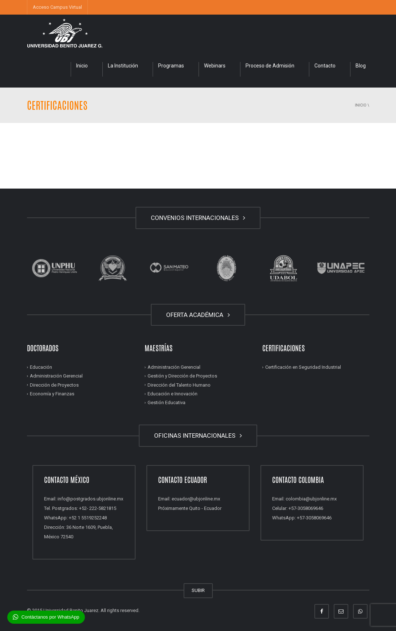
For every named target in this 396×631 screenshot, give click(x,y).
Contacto (325, 66)
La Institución (123, 66)
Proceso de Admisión (270, 66)
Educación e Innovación (172, 393)
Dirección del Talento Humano (179, 385)
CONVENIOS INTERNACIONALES (198, 217)
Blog (361, 66)
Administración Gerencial (56, 376)
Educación (41, 367)
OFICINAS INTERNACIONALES (198, 435)
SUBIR (198, 590)
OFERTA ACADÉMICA (198, 314)
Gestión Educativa (166, 402)
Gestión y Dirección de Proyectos (182, 376)
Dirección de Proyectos (54, 385)
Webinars (215, 66)
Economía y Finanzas (52, 393)
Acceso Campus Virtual (57, 7)
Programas (171, 66)
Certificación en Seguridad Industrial (303, 367)
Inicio (82, 66)
